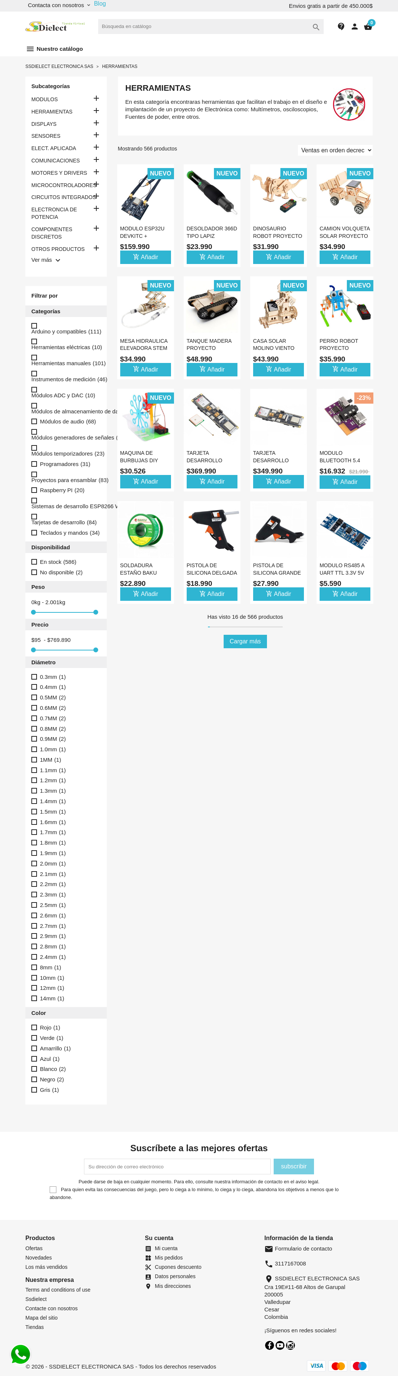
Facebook (269, 1345)
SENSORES (45, 136)
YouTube (280, 1345)
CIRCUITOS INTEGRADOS (63, 197)
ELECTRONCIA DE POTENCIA (54, 213)
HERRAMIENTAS (51, 112)
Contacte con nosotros (51, 1308)
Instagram (290, 1345)
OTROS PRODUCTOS (58, 249)
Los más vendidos (46, 1267)
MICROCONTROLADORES (63, 185)
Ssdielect (36, 1299)
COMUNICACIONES (55, 161)
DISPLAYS (43, 124)
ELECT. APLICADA (53, 148)
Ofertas (34, 1248)
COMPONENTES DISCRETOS (51, 233)
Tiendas (34, 1327)
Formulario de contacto (298, 1248)
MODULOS (44, 99)
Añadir (145, 257)
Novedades (38, 1258)
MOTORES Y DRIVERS (59, 173)
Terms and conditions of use (57, 1290)
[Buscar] (211, 26)
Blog (100, 3)
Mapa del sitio (41, 1318)
